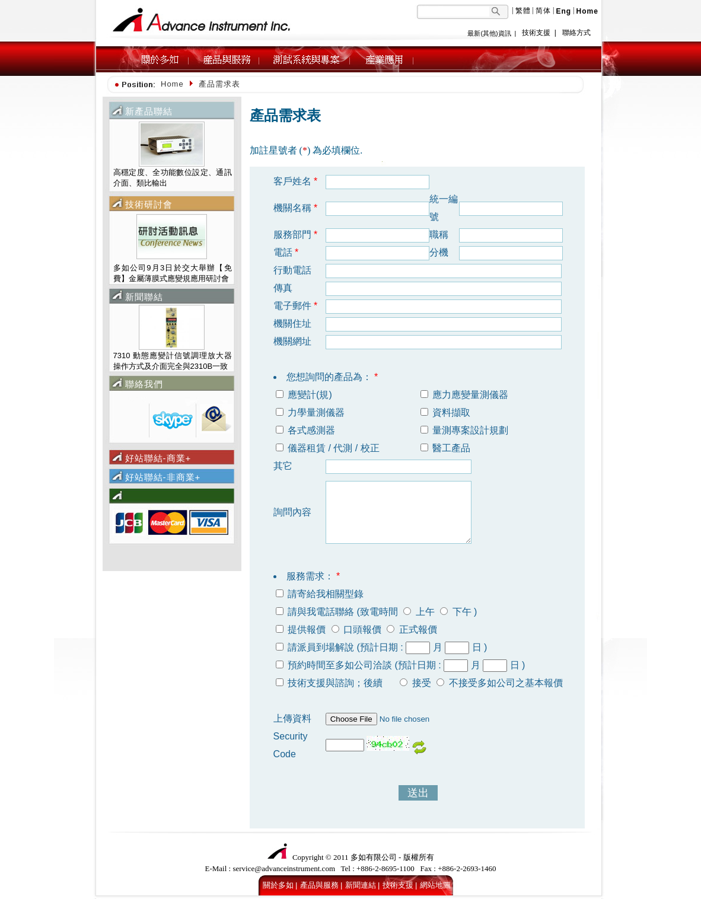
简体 (543, 11)
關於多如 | (280, 885)
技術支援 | (400, 885)
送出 (418, 793)
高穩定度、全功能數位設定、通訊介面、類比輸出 (172, 177)
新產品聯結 (149, 111)
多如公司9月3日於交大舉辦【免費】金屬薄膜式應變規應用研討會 (172, 273)
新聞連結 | (362, 885)
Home (172, 83)
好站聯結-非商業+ (163, 477)
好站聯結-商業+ (158, 458)
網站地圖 (435, 885)
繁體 (523, 11)
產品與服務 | (321, 885)
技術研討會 (149, 204)
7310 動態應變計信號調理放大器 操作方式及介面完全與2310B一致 (172, 361)
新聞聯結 (144, 297)
